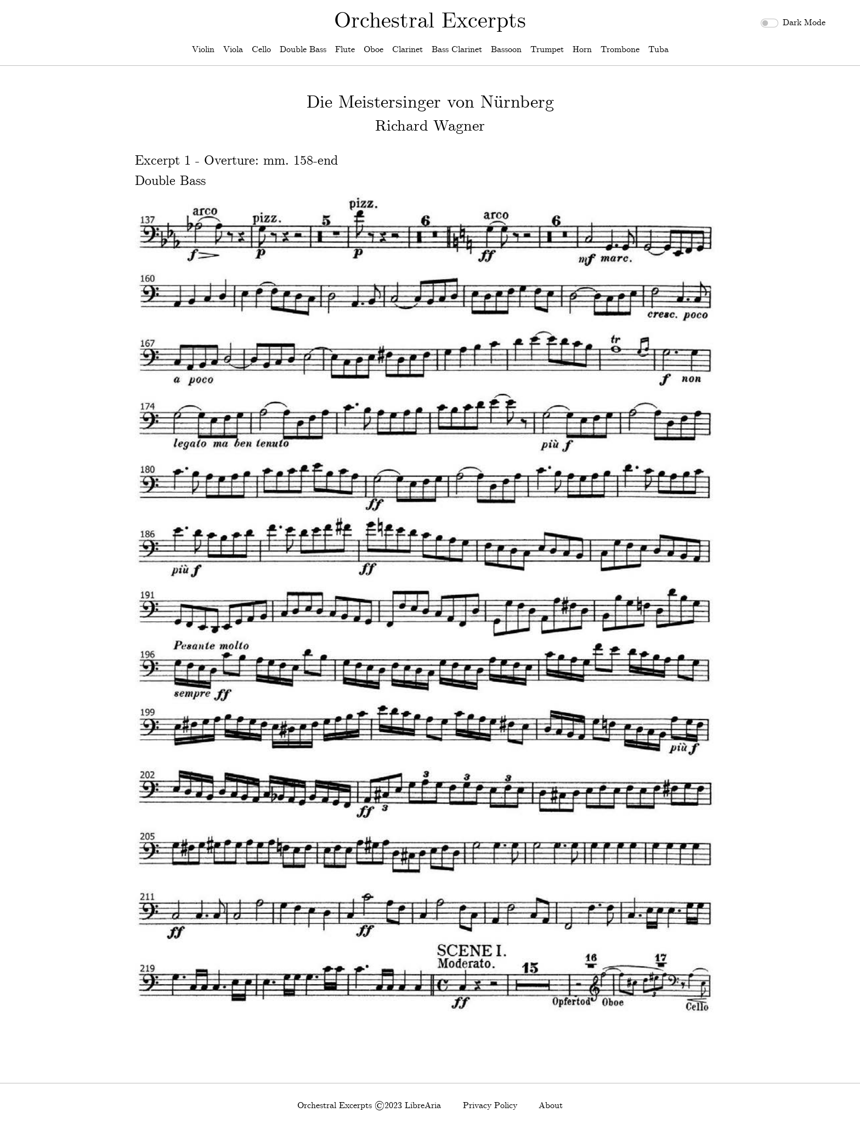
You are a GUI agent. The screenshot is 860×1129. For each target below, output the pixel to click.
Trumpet (547, 49)
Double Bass (303, 49)
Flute (345, 49)
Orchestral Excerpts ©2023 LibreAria (369, 1105)
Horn (582, 49)
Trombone (620, 49)
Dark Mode (804, 23)
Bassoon (506, 49)
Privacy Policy (490, 1105)
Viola (233, 49)
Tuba (658, 49)
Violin (203, 49)
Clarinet (407, 49)
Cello (261, 49)
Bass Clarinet (457, 49)
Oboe (373, 49)
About (551, 1105)
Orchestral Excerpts (430, 21)
